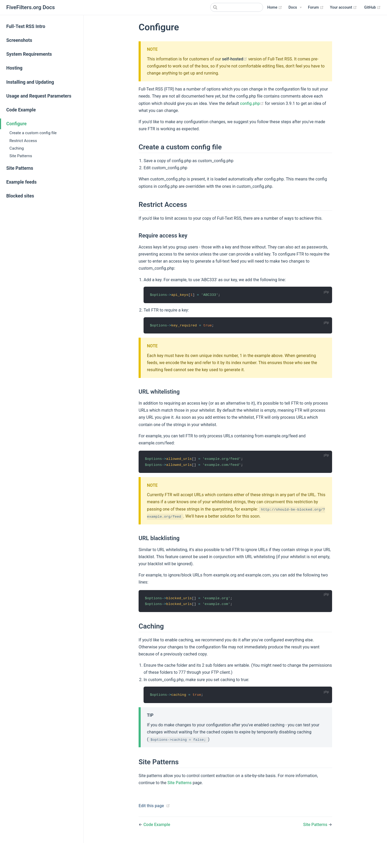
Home (274, 7)
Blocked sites (20, 196)
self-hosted (235, 58)
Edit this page (151, 806)
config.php (252, 103)
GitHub (372, 7)
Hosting (14, 68)
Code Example (21, 109)
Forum (316, 7)
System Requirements (29, 54)
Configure (16, 123)
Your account (343, 7)
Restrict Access (23, 140)
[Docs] (294, 7)
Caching (16, 148)
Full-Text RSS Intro (25, 26)
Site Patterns (20, 156)
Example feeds (21, 182)
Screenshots (19, 40)
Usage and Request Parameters (38, 96)
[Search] (236, 7)
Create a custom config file (33, 133)
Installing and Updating (30, 82)
